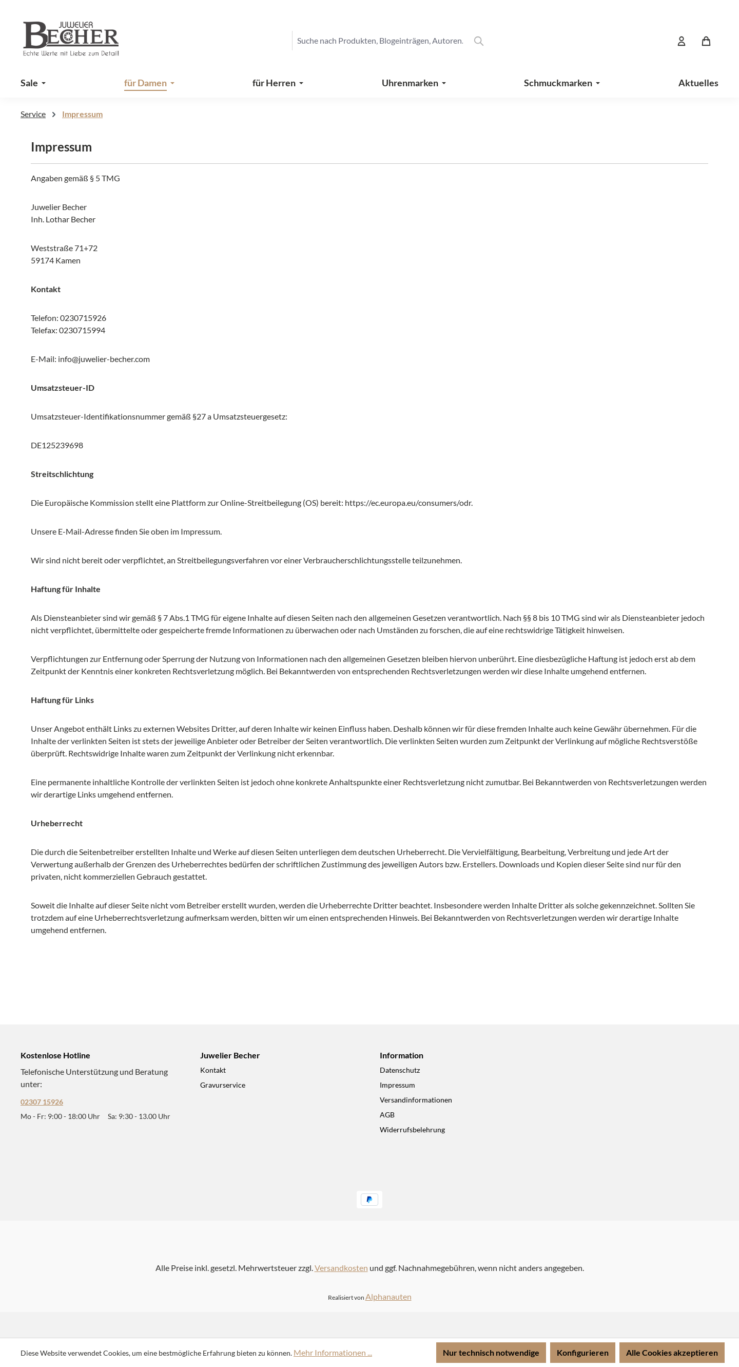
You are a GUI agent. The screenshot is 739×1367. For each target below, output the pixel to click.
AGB (387, 1114)
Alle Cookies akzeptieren (672, 1352)
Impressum (397, 1084)
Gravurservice (222, 1084)
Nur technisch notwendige (491, 1352)
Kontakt (213, 1070)
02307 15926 (42, 1102)
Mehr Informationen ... (333, 1352)
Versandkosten (341, 1268)
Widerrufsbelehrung (412, 1129)
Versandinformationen (416, 1099)
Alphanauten (388, 1296)
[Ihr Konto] (681, 40)
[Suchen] (479, 40)
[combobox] (380, 40)
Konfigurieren (583, 1352)
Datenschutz (400, 1070)
